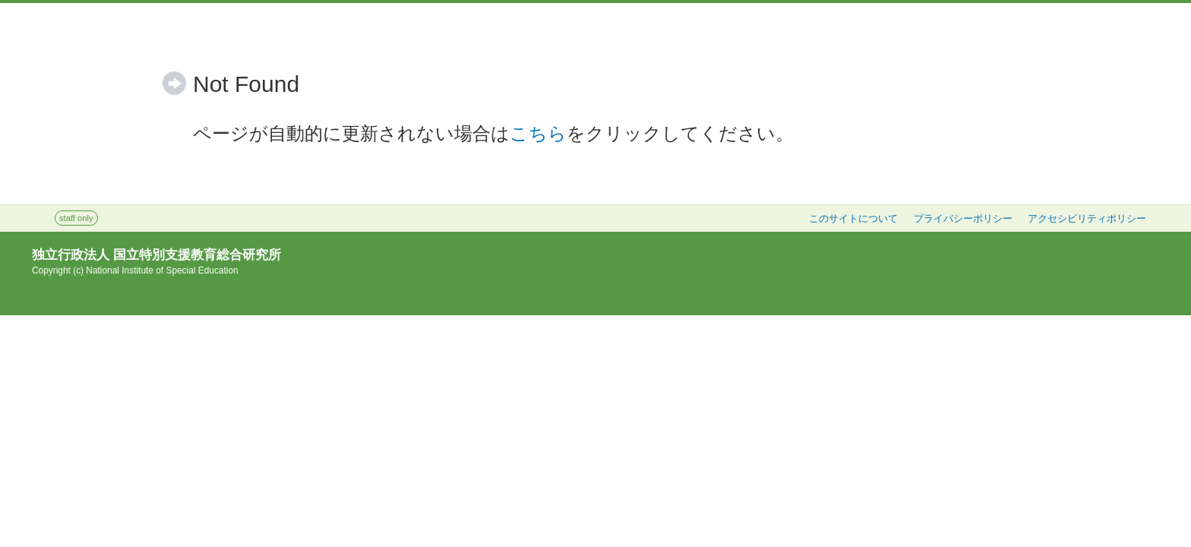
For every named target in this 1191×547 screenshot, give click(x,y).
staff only (76, 218)
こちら (538, 133)
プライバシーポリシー (963, 218)
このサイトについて (853, 218)
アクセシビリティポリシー (1087, 218)
